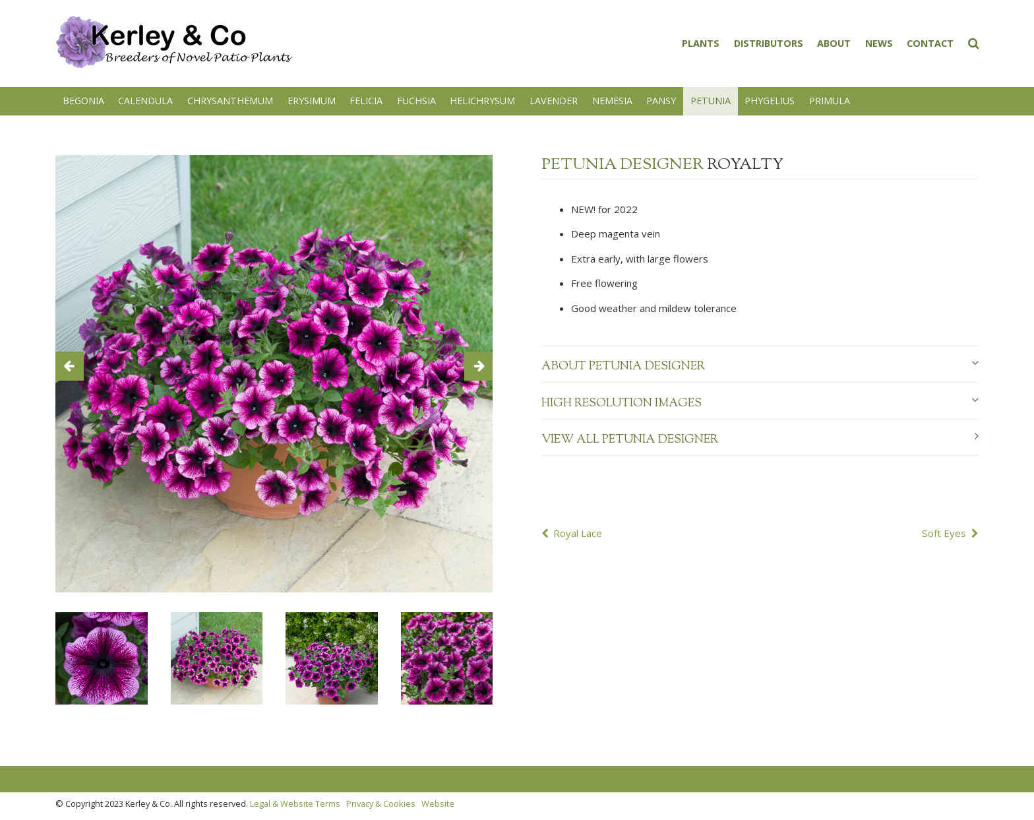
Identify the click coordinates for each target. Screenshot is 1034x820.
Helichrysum (482, 100)
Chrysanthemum (230, 100)
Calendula (145, 100)
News (879, 43)
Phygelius (770, 100)
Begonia (83, 100)
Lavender (554, 100)
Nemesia (612, 100)
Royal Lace (577, 533)
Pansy (661, 100)
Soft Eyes (944, 533)
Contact (930, 43)
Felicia (366, 100)
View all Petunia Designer (760, 439)
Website (437, 803)
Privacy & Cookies (380, 803)
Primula (829, 100)
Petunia (710, 100)
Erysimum (312, 100)
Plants (700, 43)
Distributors (768, 43)
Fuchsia (416, 100)
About (834, 43)
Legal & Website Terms (295, 803)
